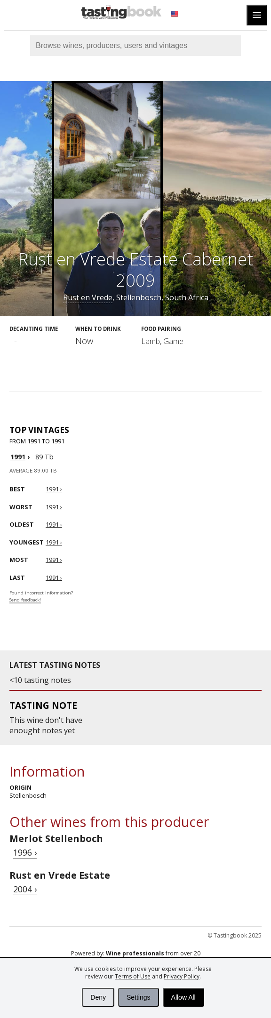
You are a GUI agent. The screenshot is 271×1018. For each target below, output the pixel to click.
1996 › (25, 852)
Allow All (183, 997)
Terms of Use (133, 976)
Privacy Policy (181, 976)
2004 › (25, 889)
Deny (98, 997)
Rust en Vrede (87, 297)
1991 (17, 456)
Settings (139, 997)
